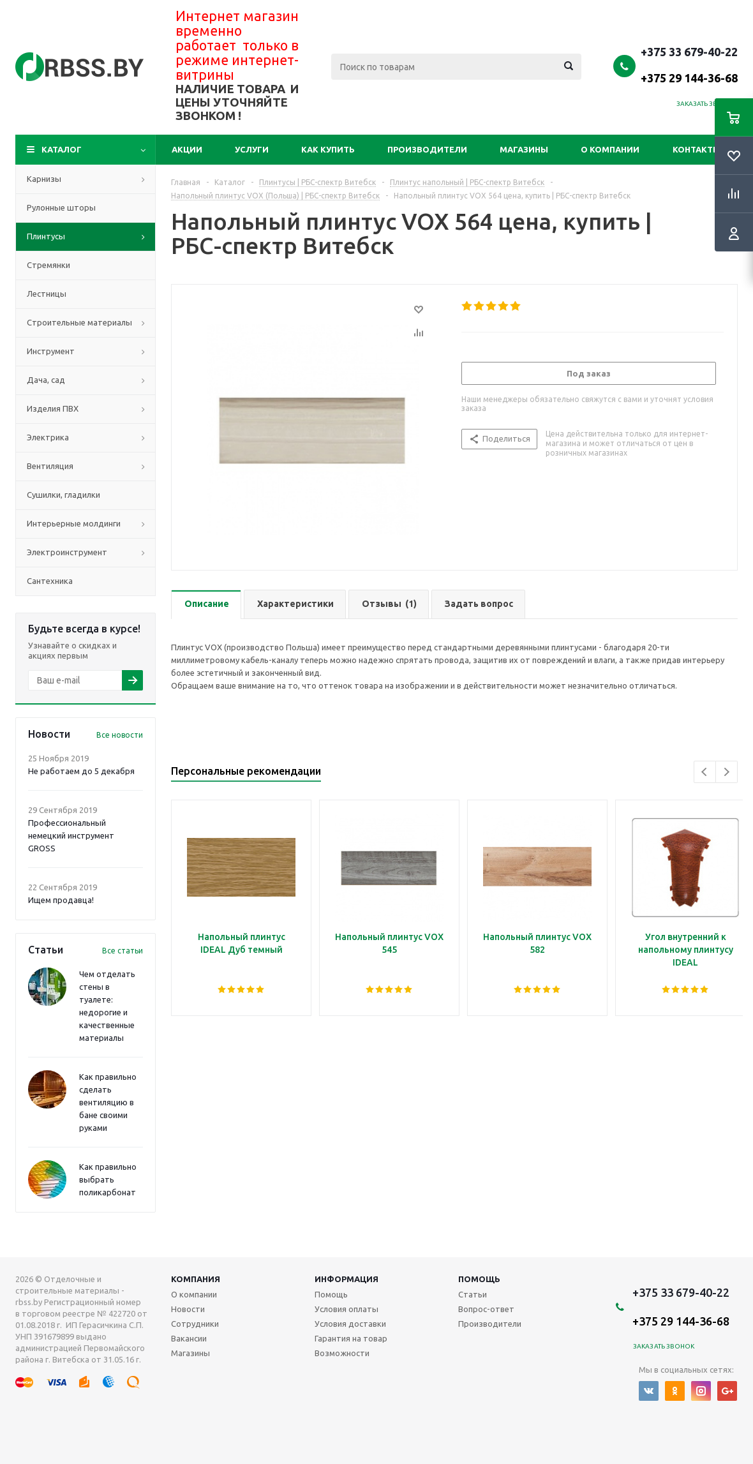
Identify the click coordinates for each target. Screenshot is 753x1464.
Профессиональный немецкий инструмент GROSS (71, 835)
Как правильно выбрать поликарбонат (108, 1179)
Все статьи (122, 950)
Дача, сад (46, 379)
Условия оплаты (346, 1308)
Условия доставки (350, 1323)
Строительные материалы (79, 322)
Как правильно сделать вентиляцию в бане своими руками (108, 1102)
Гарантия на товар (351, 1338)
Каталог (61, 149)
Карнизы (44, 178)
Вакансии (189, 1338)
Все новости (119, 735)
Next (726, 771)
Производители (427, 149)
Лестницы (46, 293)
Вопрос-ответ (486, 1308)
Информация (346, 1278)
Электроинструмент (67, 552)
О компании (610, 149)
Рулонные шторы (61, 207)
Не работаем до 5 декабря (81, 770)
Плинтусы (46, 236)
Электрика (48, 437)
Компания (195, 1278)
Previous (704, 771)
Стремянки (48, 264)
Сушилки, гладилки (63, 494)
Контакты (696, 149)
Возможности (342, 1352)
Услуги (252, 149)
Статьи (472, 1294)
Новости (188, 1308)
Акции (187, 149)
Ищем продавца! (61, 899)
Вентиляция (50, 465)
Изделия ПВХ (52, 408)
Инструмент (51, 351)
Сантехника (50, 580)
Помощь (479, 1278)
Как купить (328, 149)
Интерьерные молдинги (74, 523)
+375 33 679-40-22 (689, 64)
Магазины (524, 149)
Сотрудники (195, 1323)
